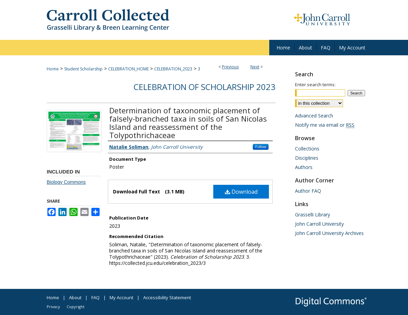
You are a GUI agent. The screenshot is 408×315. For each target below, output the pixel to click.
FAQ (95, 297)
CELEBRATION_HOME (128, 69)
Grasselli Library (312, 214)
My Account (121, 297)
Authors (304, 167)
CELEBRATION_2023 (173, 69)
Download (241, 191)
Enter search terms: (315, 84)
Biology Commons (66, 182)
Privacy (53, 306)
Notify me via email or (324, 125)
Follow (260, 147)
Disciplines (306, 158)
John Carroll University (319, 224)
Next (254, 67)
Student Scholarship (83, 69)
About (75, 297)
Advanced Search (314, 115)
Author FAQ (308, 191)
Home (53, 69)
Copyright (75, 306)
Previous (230, 67)
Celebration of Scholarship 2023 (204, 86)
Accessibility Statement (167, 297)
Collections (307, 148)
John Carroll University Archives (329, 233)
